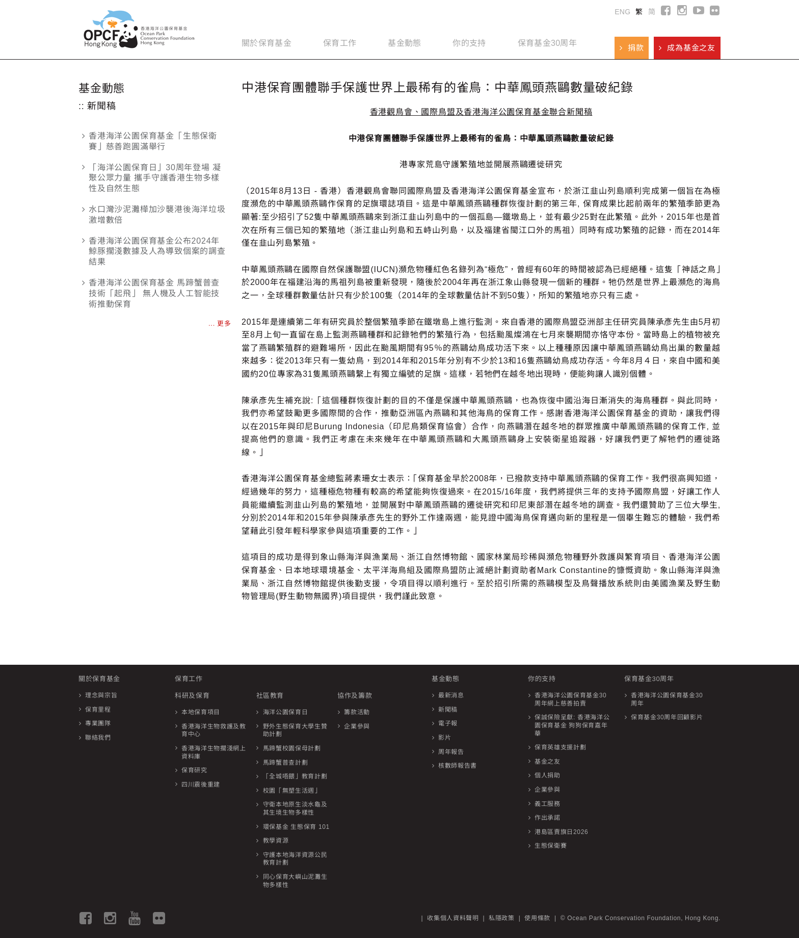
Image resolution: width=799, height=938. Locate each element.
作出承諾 (548, 817)
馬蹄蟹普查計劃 (285, 762)
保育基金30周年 (547, 43)
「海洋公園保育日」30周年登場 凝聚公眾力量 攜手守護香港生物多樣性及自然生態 (151, 178)
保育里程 (98, 709)
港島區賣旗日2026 (561, 832)
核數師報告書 (457, 765)
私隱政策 (502, 918)
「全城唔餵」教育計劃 (295, 776)
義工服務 (548, 803)
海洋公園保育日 (285, 712)
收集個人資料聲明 (452, 918)
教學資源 (276, 840)
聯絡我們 (98, 737)
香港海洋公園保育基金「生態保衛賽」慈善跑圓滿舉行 (149, 141)
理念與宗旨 (101, 695)
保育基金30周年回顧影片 (667, 717)
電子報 (448, 723)
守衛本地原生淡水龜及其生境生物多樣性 (295, 808)
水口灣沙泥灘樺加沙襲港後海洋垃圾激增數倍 (154, 214)
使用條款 (537, 918)
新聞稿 (448, 709)
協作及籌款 (354, 695)
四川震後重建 (200, 784)
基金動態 (404, 43)
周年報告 (451, 751)
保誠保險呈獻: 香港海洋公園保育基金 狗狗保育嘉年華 (572, 725)
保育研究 (194, 770)
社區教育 (270, 695)
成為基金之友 (687, 47)
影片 (444, 737)
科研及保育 (192, 695)
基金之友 (548, 761)
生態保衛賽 (551, 845)
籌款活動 (357, 712)
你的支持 (469, 43)
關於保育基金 (266, 43)
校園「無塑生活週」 (292, 790)
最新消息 (451, 695)
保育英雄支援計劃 (560, 747)
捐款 (632, 47)
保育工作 (339, 43)
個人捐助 (548, 775)
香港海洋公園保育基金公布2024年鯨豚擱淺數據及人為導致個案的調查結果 (154, 252)
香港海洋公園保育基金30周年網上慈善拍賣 (570, 699)
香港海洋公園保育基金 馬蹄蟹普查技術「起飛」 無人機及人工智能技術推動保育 (151, 293)
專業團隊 (98, 723)
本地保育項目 (200, 712)
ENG (622, 12)
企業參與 (357, 726)
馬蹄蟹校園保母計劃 (292, 748)
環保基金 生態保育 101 (296, 826)
